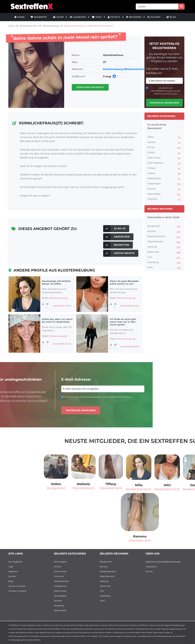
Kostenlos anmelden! (164, 102)
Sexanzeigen (164, 184)
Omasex (164, 168)
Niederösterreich (29, 26)
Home (19, 17)
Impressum (151, 566)
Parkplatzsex (164, 179)
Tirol (164, 257)
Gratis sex (59, 576)
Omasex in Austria (17, 591)
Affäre (164, 137)
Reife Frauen (60, 591)
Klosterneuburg (51, 26)
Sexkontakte (164, 194)
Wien (164, 268)
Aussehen (78, 17)
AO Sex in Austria (16, 586)
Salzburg (164, 247)
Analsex (164, 142)
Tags (97, 17)
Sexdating (59, 605)
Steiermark (164, 252)
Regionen (133, 17)
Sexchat (164, 189)
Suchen (153, 17)
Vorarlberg (164, 263)
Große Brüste (119, 253)
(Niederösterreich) (135, 69)
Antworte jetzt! (62, 306)
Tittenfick (164, 199)
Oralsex (164, 173)
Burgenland (164, 226)
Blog (171, 17)
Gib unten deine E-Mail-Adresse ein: (162, 71)
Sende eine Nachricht (90, 87)
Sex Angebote (15, 561)
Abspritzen (116, 236)
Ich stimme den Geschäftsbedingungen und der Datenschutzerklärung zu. (166, 91)
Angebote (39, 17)
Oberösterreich (164, 242)
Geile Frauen (164, 158)
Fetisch (114, 17)
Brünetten (116, 245)
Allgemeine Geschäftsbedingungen (163, 561)
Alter (58, 17)
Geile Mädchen (164, 163)
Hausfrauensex (61, 581)
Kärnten (164, 231)
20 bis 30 (114, 228)
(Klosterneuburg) (58, 298)
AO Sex (164, 148)
